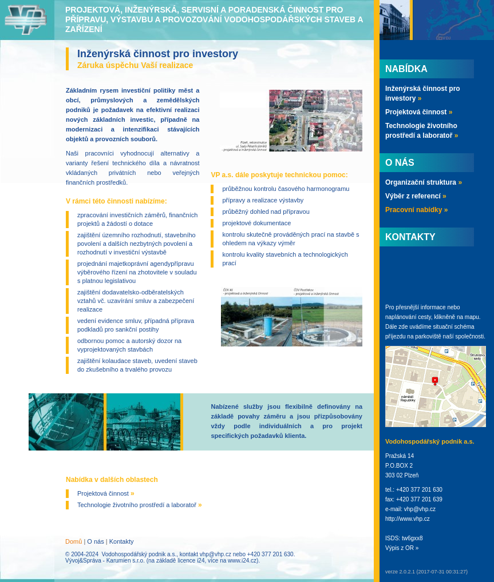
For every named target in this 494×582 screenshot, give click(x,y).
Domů (73, 541)
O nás (95, 541)
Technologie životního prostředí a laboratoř (139, 504)
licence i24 (190, 560)
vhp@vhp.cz (215, 554)
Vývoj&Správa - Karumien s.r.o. (105, 560)
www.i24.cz (242, 560)
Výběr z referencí (415, 196)
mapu (472, 317)
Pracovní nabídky (416, 210)
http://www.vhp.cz (407, 519)
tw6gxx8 (412, 538)
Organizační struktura (423, 182)
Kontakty (121, 541)
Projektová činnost (106, 493)
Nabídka (406, 69)
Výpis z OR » (401, 548)
